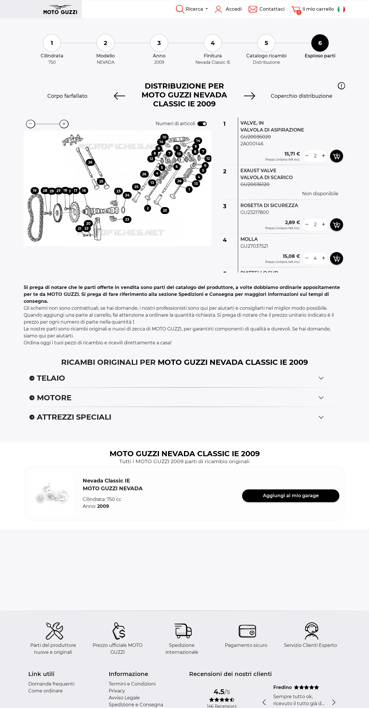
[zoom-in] (64, 124)
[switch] (202, 123)
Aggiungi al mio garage (291, 495)
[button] (341, 85)
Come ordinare (45, 691)
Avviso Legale (124, 698)
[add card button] (336, 156)
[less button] (306, 156)
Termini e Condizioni (132, 684)
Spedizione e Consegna (136, 704)
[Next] (250, 96)
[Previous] (119, 96)
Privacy (117, 691)
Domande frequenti (51, 684)
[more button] (323, 156)
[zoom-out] (30, 124)
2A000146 (251, 144)
